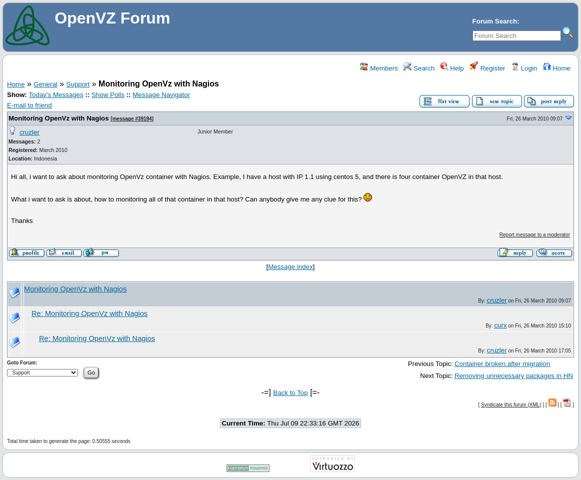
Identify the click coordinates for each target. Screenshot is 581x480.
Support (78, 84)
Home (556, 68)
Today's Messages (55, 94)
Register (487, 68)
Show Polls (108, 94)
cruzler (30, 132)
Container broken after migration (502, 364)
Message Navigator (161, 94)
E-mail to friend (29, 105)
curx (500, 325)
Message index (290, 266)
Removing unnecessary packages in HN (513, 376)
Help (452, 68)
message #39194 (132, 119)
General (45, 84)
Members (379, 68)
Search (419, 68)
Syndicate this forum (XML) (511, 405)
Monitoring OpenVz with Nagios (58, 118)
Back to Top (290, 392)
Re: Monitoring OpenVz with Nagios (90, 314)
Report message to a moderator (535, 235)
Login (524, 68)
